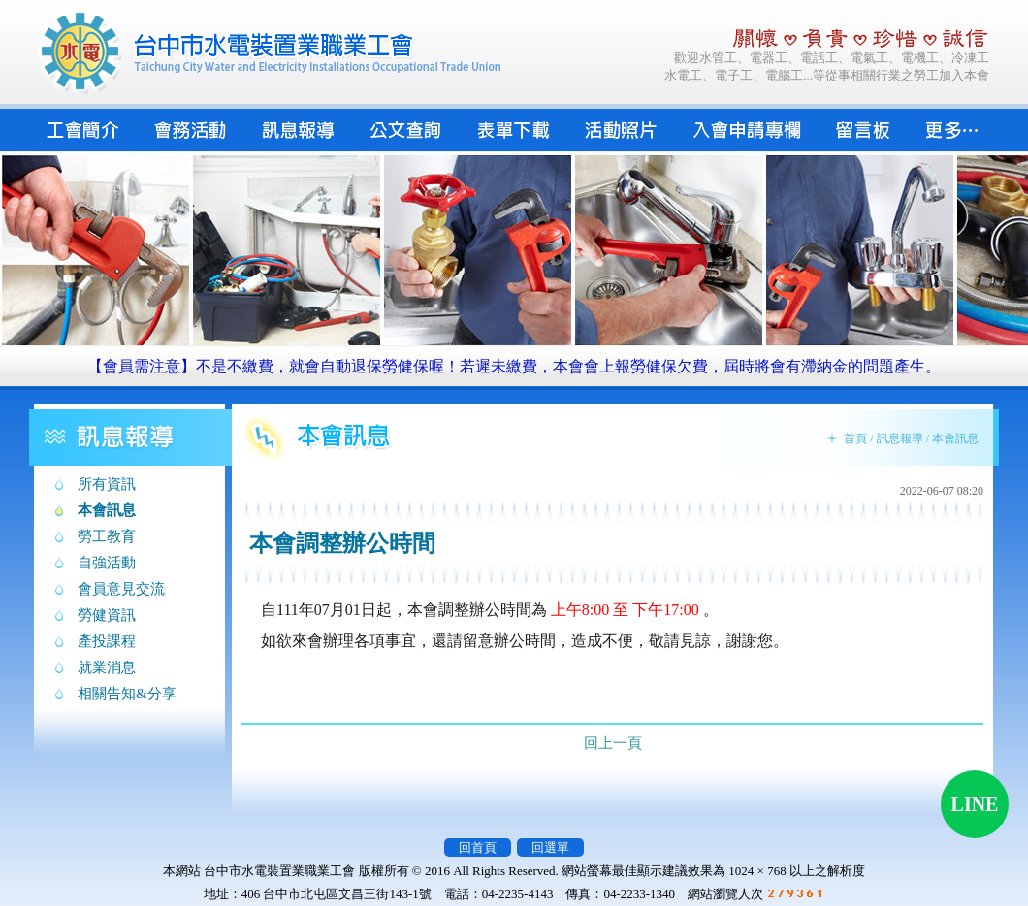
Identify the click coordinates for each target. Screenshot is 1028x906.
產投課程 (107, 641)
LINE (975, 804)
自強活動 (107, 562)
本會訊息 (107, 510)
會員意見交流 (121, 589)
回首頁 (478, 847)
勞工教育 (107, 536)
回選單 (550, 847)
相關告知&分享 (127, 693)
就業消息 (107, 667)
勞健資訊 (107, 615)
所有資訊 (107, 484)
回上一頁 (613, 743)
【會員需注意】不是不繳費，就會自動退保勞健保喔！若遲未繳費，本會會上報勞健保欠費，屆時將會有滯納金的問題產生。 (514, 366)
